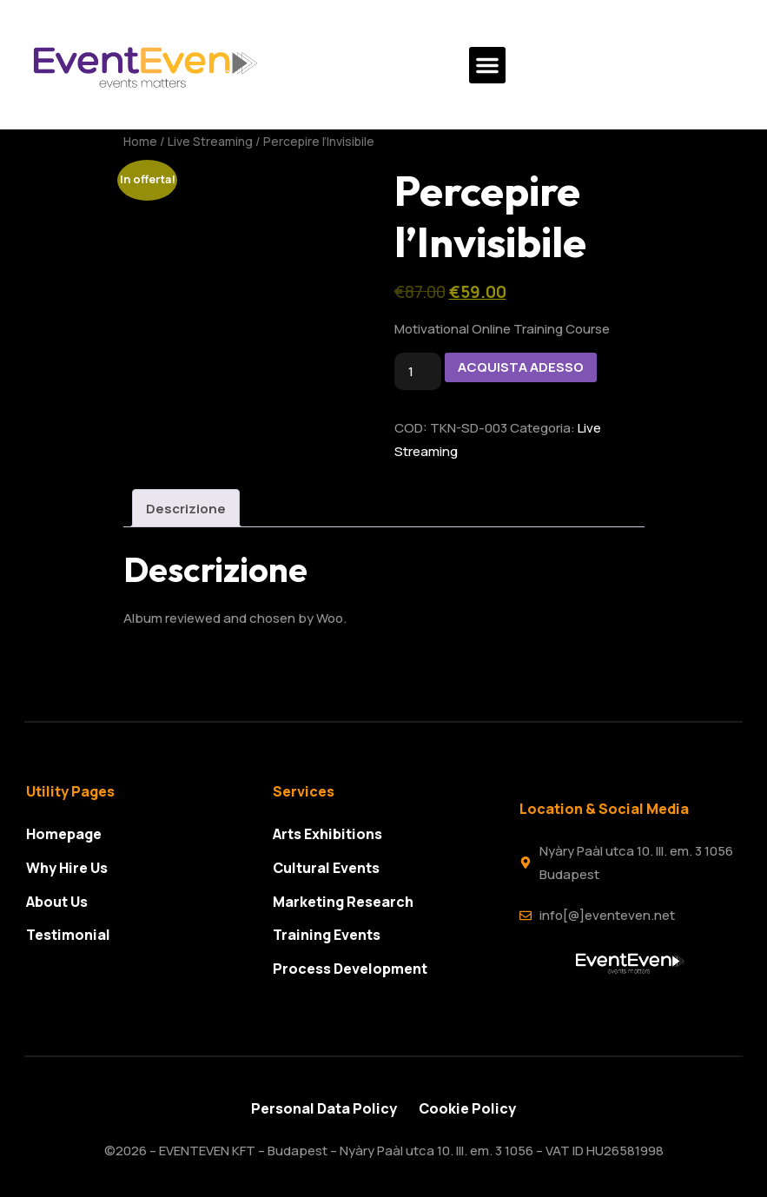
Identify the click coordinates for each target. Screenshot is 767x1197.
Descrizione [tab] (186, 508)
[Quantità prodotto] (417, 371)
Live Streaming (210, 141)
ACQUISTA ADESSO (521, 367)
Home (140, 141)
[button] (487, 65)
